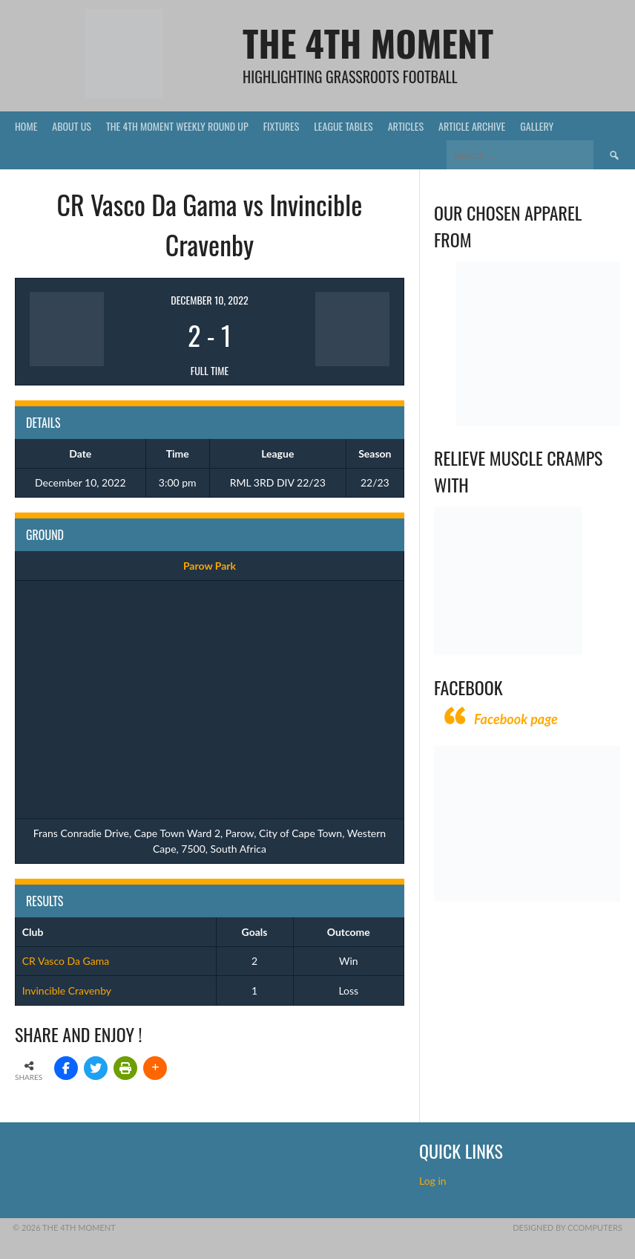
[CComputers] (527, 897)
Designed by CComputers (567, 1227)
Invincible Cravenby (66, 990)
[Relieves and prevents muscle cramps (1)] (508, 651)
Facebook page (516, 719)
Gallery (536, 126)
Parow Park (209, 565)
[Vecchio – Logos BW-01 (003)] (538, 421)
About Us (71, 126)
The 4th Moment (368, 42)
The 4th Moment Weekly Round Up (177, 126)
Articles (406, 126)
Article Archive (471, 126)
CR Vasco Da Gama (65, 960)
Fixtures (281, 126)
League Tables (343, 126)
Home (26, 126)
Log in (434, 1180)
